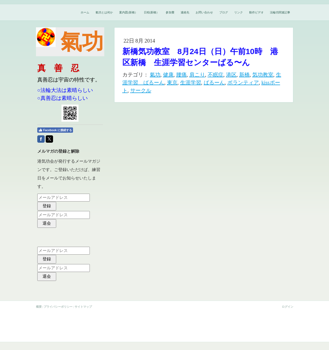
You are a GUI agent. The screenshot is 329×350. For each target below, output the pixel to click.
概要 (39, 306)
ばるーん (214, 82)
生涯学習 (190, 82)
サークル (140, 90)
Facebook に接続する (55, 130)
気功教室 (262, 75)
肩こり (197, 75)
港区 (231, 75)
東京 (172, 82)
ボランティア (243, 82)
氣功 (155, 75)
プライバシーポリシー (58, 306)
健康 (168, 75)
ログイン (287, 306)
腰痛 (181, 75)
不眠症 (215, 75)
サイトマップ (83, 306)
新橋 (244, 75)
